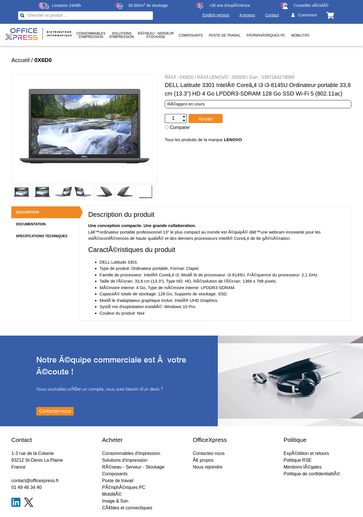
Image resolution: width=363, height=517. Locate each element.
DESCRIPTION (27, 212)
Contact (272, 15)
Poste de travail (224, 35)
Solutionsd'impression (121, 35)
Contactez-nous (209, 453)
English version (215, 15)
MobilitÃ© (300, 35)
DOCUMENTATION (31, 224)
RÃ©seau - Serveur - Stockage (133, 467)
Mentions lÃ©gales (303, 467)
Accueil (20, 60)
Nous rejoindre (207, 467)
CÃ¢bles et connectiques (127, 507)
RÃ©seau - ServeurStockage (156, 35)
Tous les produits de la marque (203, 139)
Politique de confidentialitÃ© (312, 473)
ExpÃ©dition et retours (306, 453)
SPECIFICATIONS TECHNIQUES (41, 236)
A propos (247, 15)
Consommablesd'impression (90, 35)
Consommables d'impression (131, 453)
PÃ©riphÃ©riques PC (265, 35)
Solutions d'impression (124, 460)
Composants (191, 35)
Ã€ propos (203, 460)
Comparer (177, 127)
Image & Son (115, 501)
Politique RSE (298, 460)
